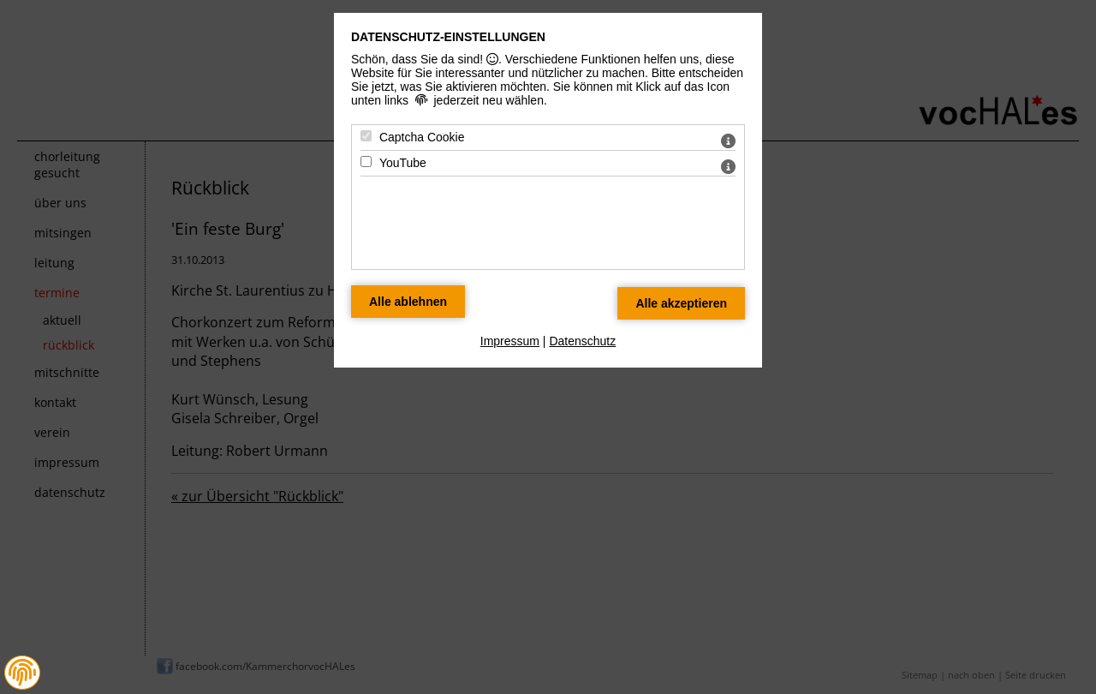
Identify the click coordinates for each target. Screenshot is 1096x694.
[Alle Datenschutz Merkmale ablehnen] (408, 301)
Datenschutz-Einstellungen (448, 37)
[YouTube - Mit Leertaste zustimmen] (366, 161)
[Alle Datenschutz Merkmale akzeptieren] (681, 303)
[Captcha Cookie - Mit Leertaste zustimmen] (366, 135)
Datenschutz (582, 341)
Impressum (509, 341)
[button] (22, 672)
